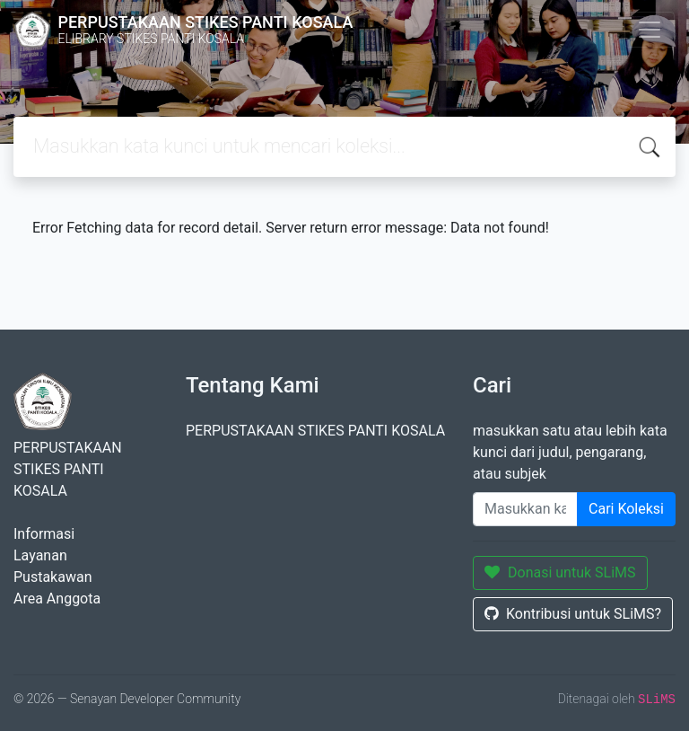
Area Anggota (56, 598)
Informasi (43, 533)
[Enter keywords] (525, 509)
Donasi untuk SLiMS (560, 572)
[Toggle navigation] (649, 30)
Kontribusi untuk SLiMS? (572, 613)
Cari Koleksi (626, 508)
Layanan (40, 555)
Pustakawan (52, 577)
